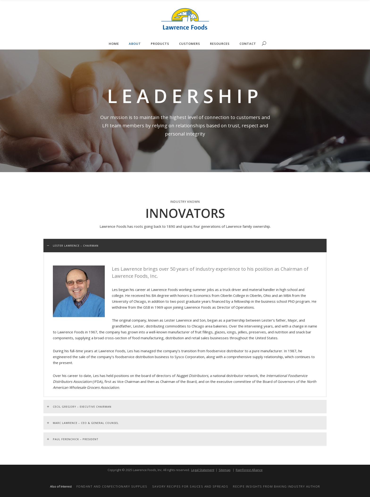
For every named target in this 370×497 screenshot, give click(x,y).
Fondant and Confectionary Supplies (111, 486)
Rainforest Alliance (249, 470)
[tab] (185, 245)
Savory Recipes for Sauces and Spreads (190, 486)
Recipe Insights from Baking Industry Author (276, 486)
